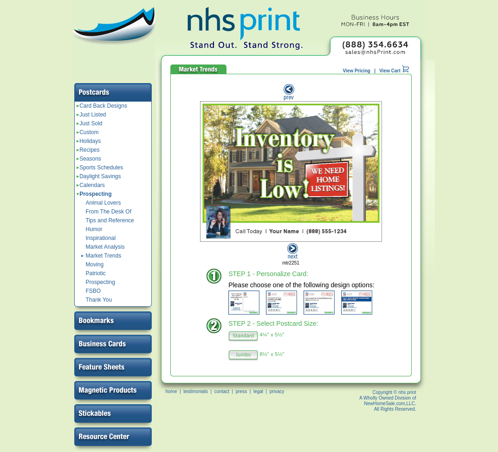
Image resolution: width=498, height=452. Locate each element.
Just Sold (90, 123)
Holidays (89, 141)
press (241, 391)
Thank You (99, 300)
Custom (88, 132)
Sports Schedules (100, 167)
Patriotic (96, 273)
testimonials (195, 391)
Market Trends (104, 255)
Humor (94, 229)
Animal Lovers (103, 203)
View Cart (394, 70)
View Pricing (356, 70)
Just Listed (91, 114)
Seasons (89, 158)
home (171, 391)
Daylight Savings (99, 176)
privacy (277, 391)
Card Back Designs (102, 106)
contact (221, 391)
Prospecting (94, 194)
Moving (95, 264)
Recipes (88, 150)
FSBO (93, 291)
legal (258, 391)
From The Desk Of (108, 211)
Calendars (91, 185)
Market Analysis (105, 247)
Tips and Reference (110, 220)
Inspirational (101, 238)
